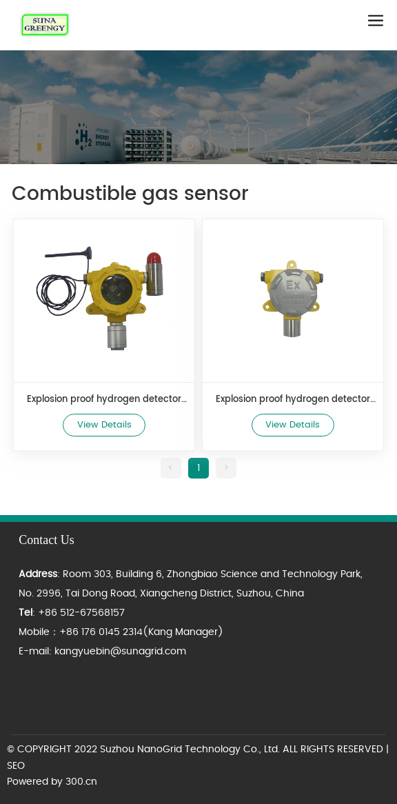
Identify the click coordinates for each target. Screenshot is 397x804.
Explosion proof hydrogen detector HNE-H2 (293, 400)
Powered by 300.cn (52, 782)
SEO (16, 766)
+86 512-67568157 (81, 613)
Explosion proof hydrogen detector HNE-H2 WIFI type (104, 400)
